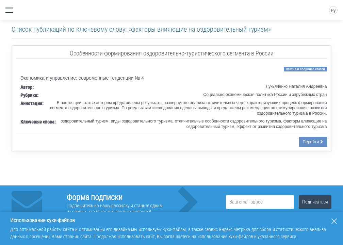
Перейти (313, 142)
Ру (333, 10)
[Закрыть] (334, 221)
